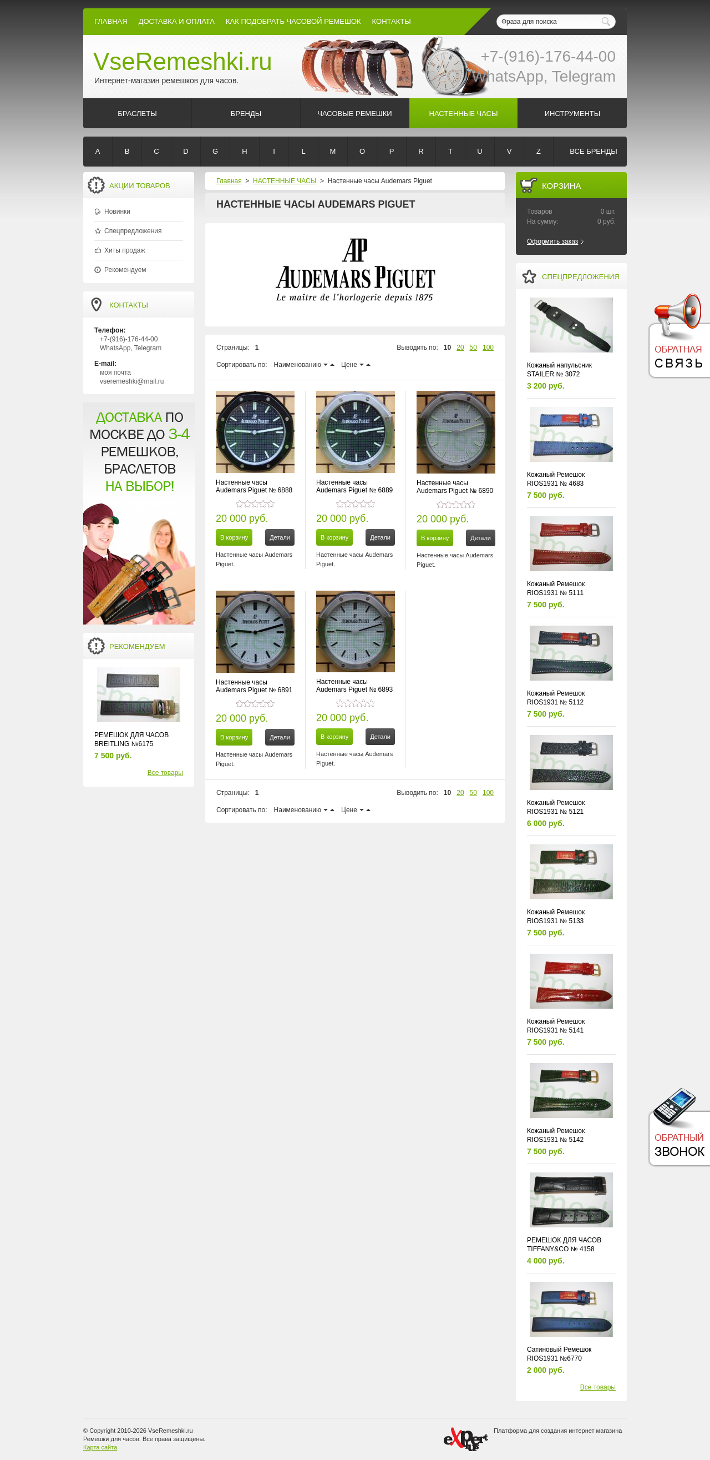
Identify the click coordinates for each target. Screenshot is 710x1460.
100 (488, 347)
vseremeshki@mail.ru (132, 381)
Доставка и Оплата (177, 21)
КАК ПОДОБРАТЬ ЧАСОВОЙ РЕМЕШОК (293, 21)
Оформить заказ (552, 241)
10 (447, 347)
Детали (280, 537)
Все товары (165, 773)
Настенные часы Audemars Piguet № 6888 (254, 486)
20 (460, 347)
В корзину (234, 537)
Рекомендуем (125, 270)
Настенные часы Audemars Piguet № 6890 (455, 487)
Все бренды (593, 151)
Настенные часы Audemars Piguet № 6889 (354, 486)
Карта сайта (100, 1447)
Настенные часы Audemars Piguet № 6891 (254, 686)
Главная (111, 21)
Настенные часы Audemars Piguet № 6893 (354, 685)
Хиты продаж (124, 250)
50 (473, 347)
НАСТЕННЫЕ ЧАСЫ (284, 181)
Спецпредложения (133, 231)
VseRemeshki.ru (182, 61)
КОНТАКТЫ (391, 21)
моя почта (115, 372)
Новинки (117, 211)
